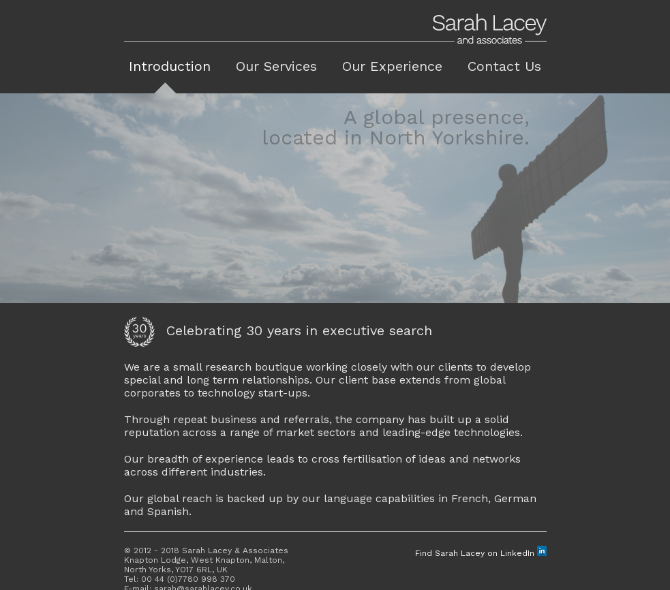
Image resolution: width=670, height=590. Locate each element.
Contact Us (504, 66)
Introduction (170, 66)
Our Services (276, 66)
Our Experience (392, 66)
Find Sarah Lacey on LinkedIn (481, 553)
